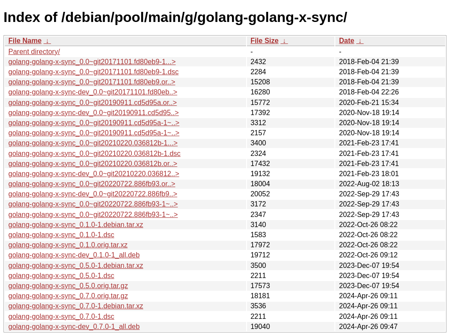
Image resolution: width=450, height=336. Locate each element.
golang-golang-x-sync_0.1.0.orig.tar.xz (67, 245)
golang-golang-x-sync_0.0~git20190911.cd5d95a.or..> (92, 102)
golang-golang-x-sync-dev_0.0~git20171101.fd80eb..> (92, 92)
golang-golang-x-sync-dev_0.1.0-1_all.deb (74, 255)
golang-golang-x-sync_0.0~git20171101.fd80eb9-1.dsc (93, 72)
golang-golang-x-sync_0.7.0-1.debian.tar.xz (75, 306)
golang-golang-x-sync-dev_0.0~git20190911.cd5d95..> (93, 112)
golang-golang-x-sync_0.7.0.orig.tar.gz (68, 296)
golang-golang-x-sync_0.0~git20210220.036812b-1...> (93, 143)
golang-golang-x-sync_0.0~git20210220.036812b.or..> (92, 163)
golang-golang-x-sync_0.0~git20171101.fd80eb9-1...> (92, 61)
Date (346, 40)
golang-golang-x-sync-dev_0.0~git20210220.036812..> (93, 173)
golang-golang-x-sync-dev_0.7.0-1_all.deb (74, 326)
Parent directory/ (34, 51)
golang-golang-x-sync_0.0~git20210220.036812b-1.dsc (94, 153)
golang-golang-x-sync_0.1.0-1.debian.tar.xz (75, 224)
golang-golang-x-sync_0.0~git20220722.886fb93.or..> (91, 184)
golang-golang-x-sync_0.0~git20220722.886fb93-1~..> (93, 204)
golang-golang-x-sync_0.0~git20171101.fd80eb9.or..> (91, 82)
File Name (25, 40)
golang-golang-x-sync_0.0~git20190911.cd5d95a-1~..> (93, 122)
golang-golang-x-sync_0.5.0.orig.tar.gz (68, 285)
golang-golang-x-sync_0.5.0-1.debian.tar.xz (75, 265)
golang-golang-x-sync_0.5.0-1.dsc (61, 275)
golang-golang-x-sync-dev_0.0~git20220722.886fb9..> (92, 194)
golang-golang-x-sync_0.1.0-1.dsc (61, 234)
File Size (264, 40)
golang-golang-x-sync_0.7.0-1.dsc (61, 316)
